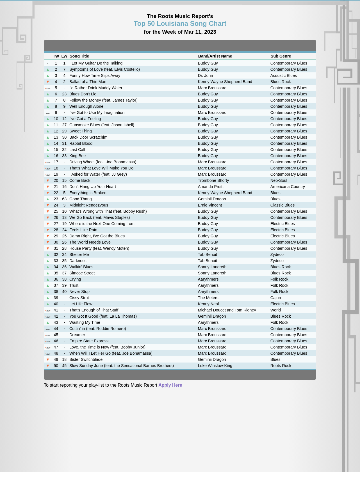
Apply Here (170, 385)
